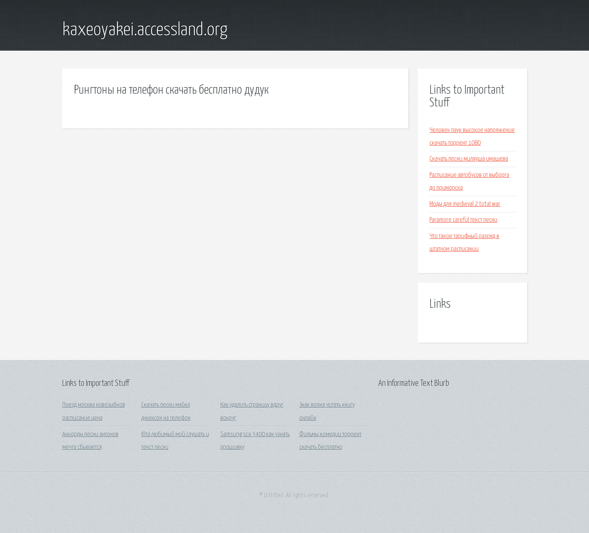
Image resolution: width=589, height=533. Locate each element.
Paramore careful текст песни (463, 220)
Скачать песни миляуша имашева (468, 159)
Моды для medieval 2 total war (464, 204)
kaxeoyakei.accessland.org (144, 30)
